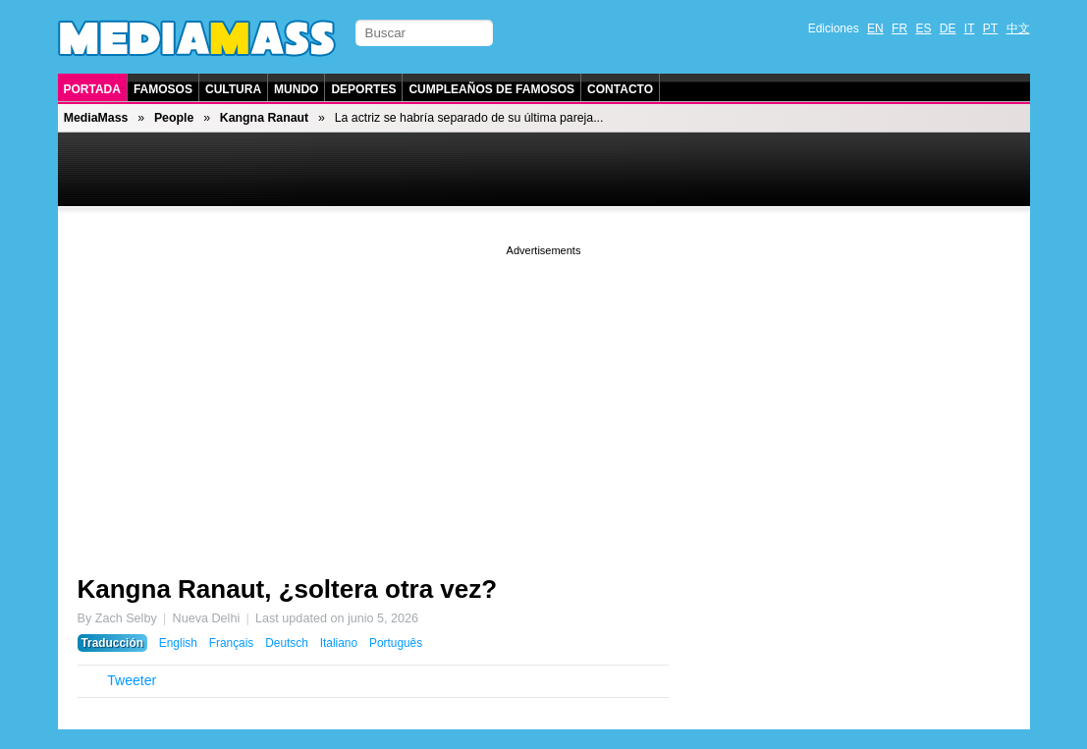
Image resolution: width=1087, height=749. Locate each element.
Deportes (363, 89)
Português (395, 643)
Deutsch (286, 643)
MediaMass (96, 118)
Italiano (338, 643)
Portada (92, 89)
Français (231, 643)
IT (969, 28)
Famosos (163, 89)
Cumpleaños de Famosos (491, 89)
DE (948, 28)
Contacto (620, 89)
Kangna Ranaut (264, 118)
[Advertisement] (544, 397)
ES (923, 28)
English (178, 643)
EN (875, 28)
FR (899, 28)
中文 (1018, 28)
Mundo (296, 89)
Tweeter (131, 680)
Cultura (233, 89)
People (173, 118)
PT (990, 28)
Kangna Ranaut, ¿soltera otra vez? (288, 589)
